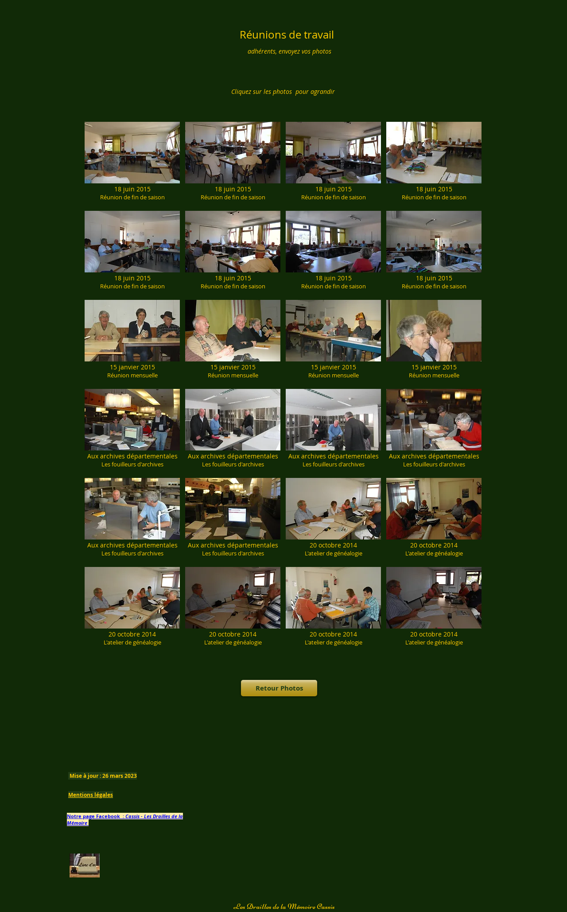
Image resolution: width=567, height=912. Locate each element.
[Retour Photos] (279, 688)
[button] (132, 164)
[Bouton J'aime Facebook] (289, 742)
